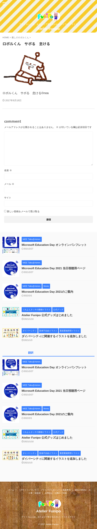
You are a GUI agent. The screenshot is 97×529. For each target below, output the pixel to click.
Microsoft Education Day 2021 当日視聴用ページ (53, 268)
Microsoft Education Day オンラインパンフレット (54, 244)
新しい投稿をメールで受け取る (23, 211)
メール (9, 184)
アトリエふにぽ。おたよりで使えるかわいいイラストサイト (49, 517)
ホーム (11, 490)
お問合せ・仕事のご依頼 (56, 493)
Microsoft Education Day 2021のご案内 (47, 291)
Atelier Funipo (48, 29)
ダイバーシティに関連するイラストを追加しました (54, 336)
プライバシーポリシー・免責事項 (56, 490)
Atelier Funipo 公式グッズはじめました (47, 315)
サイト (7, 197)
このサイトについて (27, 490)
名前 (8, 170)
